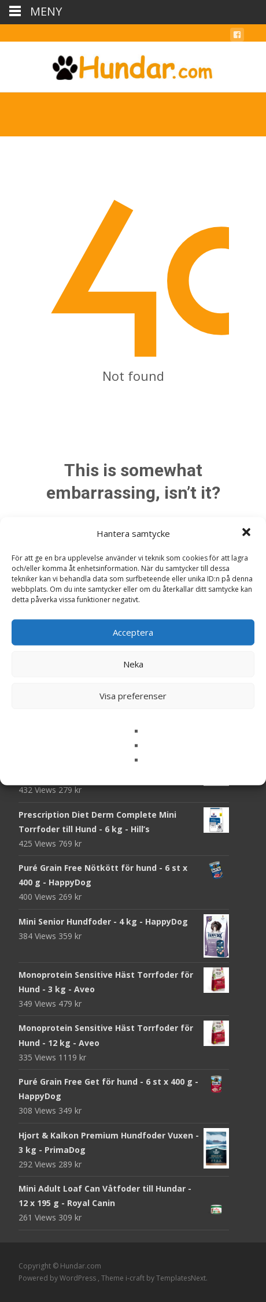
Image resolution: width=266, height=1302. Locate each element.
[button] (247, 533)
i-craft (135, 1278)
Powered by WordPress (58, 1278)
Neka (133, 664)
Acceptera (133, 632)
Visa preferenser (133, 696)
